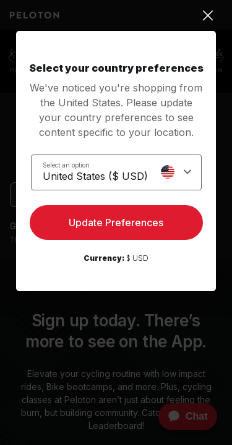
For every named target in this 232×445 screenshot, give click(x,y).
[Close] (116, 15)
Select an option (66, 165)
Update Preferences (116, 222)
